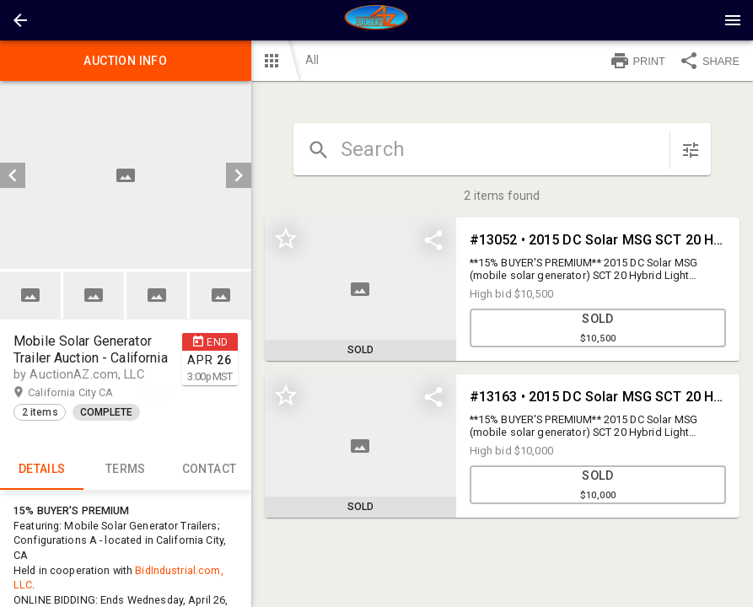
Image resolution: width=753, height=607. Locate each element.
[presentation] (377, 20)
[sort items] (690, 150)
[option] (125, 175)
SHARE (709, 61)
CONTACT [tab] (208, 469)
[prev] (12, 175)
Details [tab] (41, 469)
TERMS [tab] (125, 469)
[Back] (20, 20)
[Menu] (733, 20)
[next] (238, 175)
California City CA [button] (87, 392)
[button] (20, 20)
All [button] (312, 60)
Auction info (125, 60)
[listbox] (125, 175)
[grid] (502, 381)
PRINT (637, 61)
